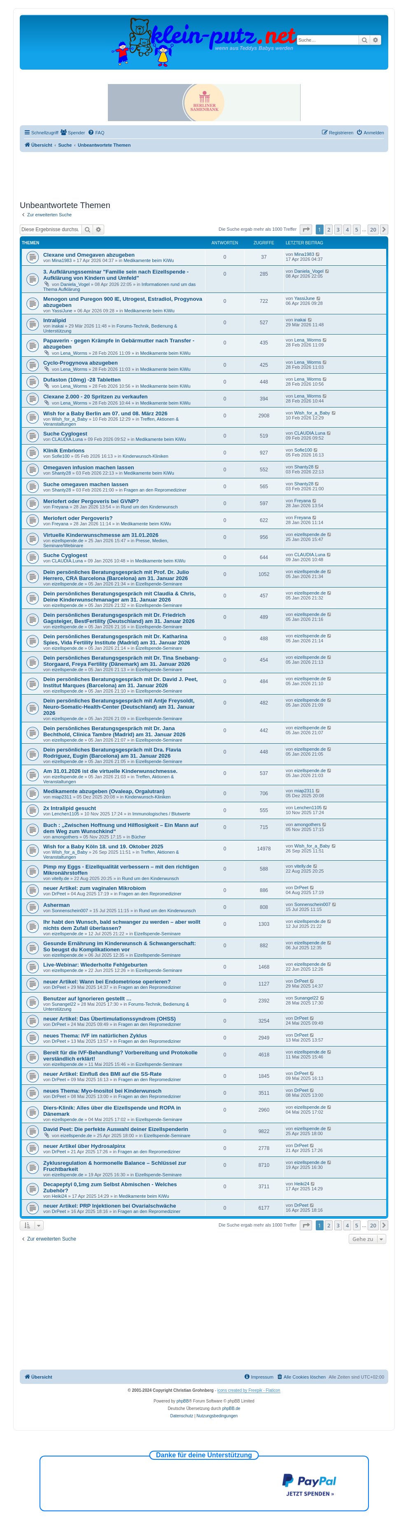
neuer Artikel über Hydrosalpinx (84, 1146)
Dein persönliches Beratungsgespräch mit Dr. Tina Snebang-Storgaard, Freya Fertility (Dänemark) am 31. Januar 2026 (121, 661)
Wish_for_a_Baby (70, 419)
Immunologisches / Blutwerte (162, 813)
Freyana (60, 506)
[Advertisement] (204, 174)
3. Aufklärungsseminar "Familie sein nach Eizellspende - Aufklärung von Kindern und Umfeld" (116, 275)
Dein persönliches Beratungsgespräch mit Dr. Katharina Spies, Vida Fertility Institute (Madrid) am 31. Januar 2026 (116, 639)
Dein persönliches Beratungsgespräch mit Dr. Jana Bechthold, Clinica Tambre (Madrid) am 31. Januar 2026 (114, 731)
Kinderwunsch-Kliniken (145, 456)
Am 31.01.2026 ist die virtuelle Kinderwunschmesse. (110, 771)
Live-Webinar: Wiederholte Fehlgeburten (95, 965)
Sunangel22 (64, 1004)
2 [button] (328, 229)
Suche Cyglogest (65, 434)
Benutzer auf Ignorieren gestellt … (87, 998)
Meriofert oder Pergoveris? (78, 518)
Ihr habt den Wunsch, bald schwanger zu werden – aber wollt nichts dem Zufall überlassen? (122, 925)
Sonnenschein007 (70, 910)
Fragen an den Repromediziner (155, 489)
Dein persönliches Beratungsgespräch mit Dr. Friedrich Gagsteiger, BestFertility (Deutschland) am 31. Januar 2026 (119, 618)
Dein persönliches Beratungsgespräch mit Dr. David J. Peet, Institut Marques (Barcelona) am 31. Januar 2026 (120, 682)
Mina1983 (62, 260)
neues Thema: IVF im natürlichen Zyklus (95, 1036)
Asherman (56, 905)
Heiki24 (59, 1196)
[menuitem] (73, 133)
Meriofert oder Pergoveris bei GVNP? (91, 501)
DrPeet (59, 893)
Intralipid (54, 320)
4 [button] (347, 229)
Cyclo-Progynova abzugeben (80, 363)
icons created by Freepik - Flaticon (248, 1390)
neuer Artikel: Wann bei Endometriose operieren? (107, 982)
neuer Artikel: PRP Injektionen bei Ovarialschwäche (109, 1206)
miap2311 (62, 796)
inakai (58, 325)
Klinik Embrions (63, 450)
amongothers (65, 836)
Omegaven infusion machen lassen (88, 467)
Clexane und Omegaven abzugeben (89, 255)
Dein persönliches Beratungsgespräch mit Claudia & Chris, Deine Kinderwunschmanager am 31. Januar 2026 (119, 596)
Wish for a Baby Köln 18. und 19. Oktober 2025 (103, 846)
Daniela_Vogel (75, 284)
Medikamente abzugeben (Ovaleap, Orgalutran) (104, 791)
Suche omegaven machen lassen (85, 484)
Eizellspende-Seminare (158, 583)
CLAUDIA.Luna (67, 439)
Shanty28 (61, 473)
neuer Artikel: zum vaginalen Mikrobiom (94, 888)
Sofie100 (61, 456)
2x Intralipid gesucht (69, 808)
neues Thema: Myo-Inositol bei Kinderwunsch (102, 1091)
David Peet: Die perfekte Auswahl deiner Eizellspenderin (115, 1129)
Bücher (138, 836)
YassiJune (62, 310)
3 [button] (338, 229)
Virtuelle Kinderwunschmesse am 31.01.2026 (101, 535)
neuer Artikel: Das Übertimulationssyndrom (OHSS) (109, 1019)
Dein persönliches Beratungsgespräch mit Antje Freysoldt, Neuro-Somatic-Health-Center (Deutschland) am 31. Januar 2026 (119, 707)
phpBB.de (231, 1408)
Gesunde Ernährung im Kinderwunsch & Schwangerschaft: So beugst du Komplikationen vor (119, 946)
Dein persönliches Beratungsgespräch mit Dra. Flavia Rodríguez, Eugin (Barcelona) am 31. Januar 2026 (112, 753)
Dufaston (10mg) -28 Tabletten (82, 380)
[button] (306, 229)
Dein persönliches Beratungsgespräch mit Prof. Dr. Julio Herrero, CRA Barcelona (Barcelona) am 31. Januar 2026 (116, 575)
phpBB (183, 1401)
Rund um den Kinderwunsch (149, 506)
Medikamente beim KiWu (149, 260)
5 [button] (356, 229)
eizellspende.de (67, 540)
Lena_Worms (74, 353)
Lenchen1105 (65, 813)
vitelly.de (60, 878)
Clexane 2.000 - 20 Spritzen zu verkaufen (95, 396)
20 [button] (373, 229)
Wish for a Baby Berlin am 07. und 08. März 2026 (105, 413)
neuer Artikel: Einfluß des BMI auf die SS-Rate (102, 1074)
